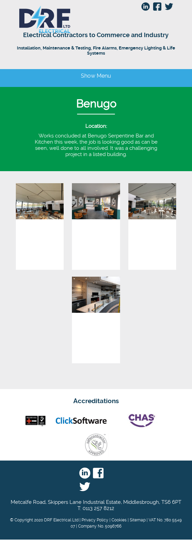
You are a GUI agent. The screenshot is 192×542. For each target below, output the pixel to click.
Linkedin (85, 473)
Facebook (98, 473)
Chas (141, 421)
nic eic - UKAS (35, 421)
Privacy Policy (95, 520)
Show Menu (96, 76)
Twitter (85, 487)
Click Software (81, 421)
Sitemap (138, 520)
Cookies (119, 520)
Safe (96, 445)
